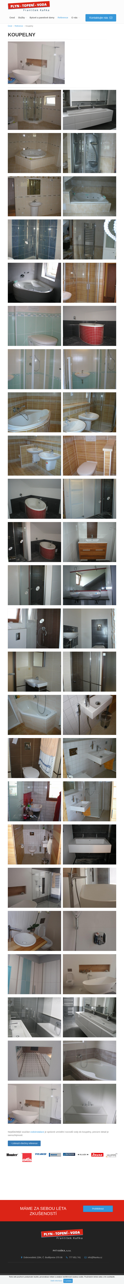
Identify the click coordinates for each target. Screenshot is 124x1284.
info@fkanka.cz (92, 1257)
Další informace (56, 1281)
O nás (74, 17)
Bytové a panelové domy (42, 17)
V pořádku (68, 1281)
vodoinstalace (37, 1132)
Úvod (12, 17)
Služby (21, 17)
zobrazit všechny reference (24, 1143)
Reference (63, 17)
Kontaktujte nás (100, 17)
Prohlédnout (98, 1208)
